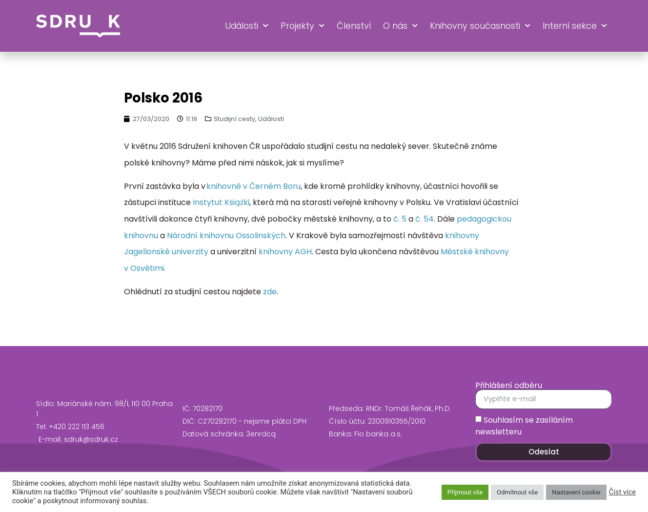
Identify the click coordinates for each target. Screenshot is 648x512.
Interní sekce (575, 26)
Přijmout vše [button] (465, 492)
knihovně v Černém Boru (253, 186)
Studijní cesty (234, 119)
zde (270, 291)
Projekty (302, 26)
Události (246, 26)
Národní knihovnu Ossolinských (226, 235)
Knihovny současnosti (480, 26)
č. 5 (399, 219)
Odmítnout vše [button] (517, 492)
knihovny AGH (285, 251)
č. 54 (424, 219)
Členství (354, 26)
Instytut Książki (221, 202)
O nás (400, 26)
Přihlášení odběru (508, 385)
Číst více (622, 492)
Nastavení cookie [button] (576, 492)
